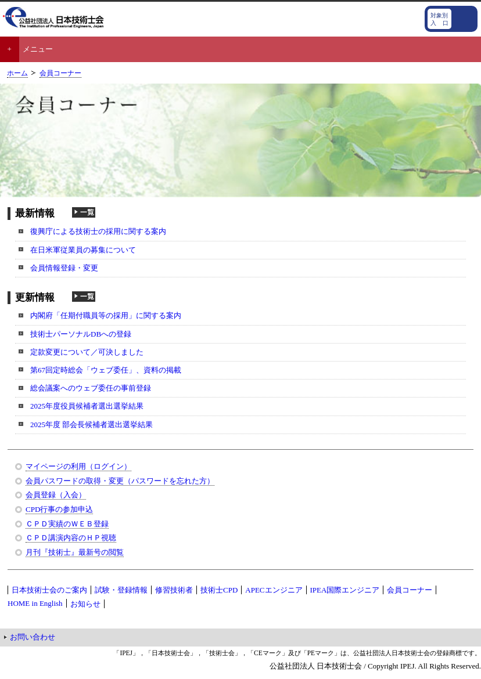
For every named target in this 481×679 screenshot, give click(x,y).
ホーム (17, 73)
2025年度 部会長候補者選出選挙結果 (91, 424)
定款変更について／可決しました (86, 352)
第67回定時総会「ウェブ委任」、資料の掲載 (105, 370)
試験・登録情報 (121, 590)
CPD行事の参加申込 (59, 509)
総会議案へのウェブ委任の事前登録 (90, 388)
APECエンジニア (273, 590)
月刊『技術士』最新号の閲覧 (75, 552)
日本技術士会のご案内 (49, 590)
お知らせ (85, 603)
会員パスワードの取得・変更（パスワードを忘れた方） (120, 480)
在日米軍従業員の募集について (83, 249)
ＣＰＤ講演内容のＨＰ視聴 (71, 537)
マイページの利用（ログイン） (78, 466)
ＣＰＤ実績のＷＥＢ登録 (67, 523)
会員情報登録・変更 (64, 267)
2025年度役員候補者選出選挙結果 (86, 406)
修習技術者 (174, 590)
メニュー (38, 49)
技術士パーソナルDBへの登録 (80, 334)
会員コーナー (60, 73)
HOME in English (35, 603)
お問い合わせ (32, 637)
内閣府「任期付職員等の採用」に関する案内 (105, 315)
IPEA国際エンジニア (345, 590)
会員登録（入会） (56, 494)
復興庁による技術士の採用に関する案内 (98, 231)
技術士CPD (219, 590)
